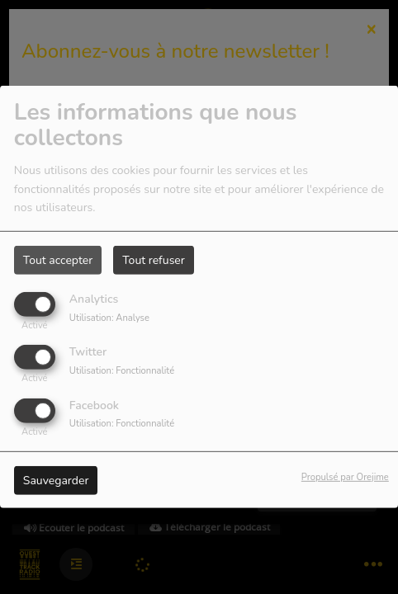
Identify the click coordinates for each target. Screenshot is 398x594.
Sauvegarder (56, 480)
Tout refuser (153, 260)
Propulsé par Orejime (345, 476)
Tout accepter (57, 260)
